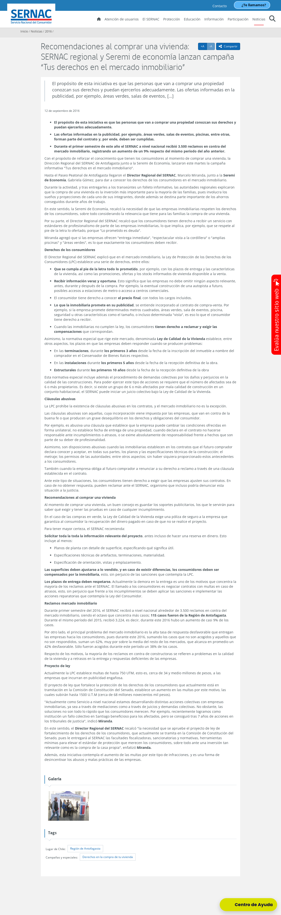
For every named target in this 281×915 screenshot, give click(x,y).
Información (214, 19)
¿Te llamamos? (254, 5)
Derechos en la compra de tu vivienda (107, 857)
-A (212, 46)
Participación (238, 19)
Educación (192, 19)
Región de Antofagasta (85, 848)
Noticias (258, 19)
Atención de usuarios (122, 19)
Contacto (219, 6)
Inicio (24, 31)
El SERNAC (151, 19)
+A (204, 46)
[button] (272, 19)
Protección (171, 19)
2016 (48, 31)
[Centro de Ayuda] (248, 904)
